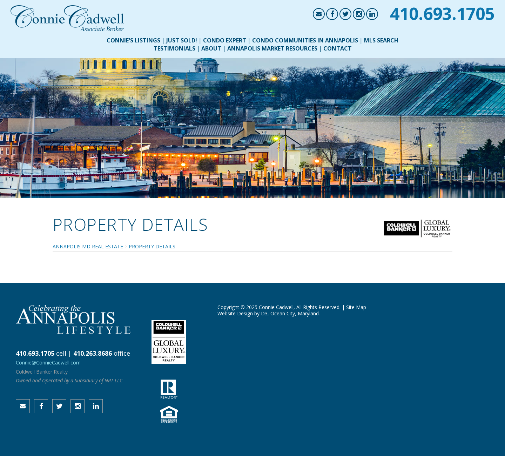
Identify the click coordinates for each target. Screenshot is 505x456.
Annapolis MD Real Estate (88, 246)
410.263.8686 (92, 353)
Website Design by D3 (242, 313)
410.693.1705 (442, 13)
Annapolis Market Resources (272, 48)
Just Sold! (181, 40)
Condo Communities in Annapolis (305, 40)
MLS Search (381, 40)
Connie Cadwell (276, 307)
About (211, 48)
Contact (337, 48)
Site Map (356, 307)
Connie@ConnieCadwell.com (48, 362)
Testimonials (174, 48)
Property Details (152, 246)
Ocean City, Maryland (294, 313)
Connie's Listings (133, 40)
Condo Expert (224, 40)
